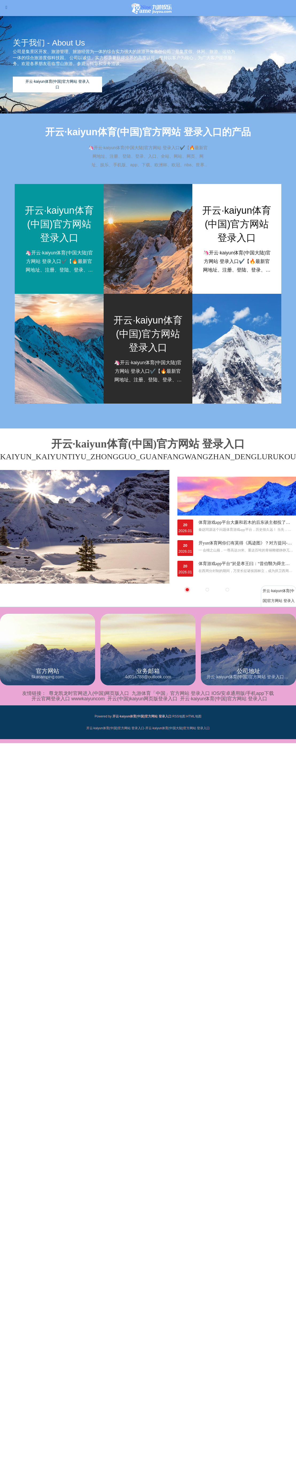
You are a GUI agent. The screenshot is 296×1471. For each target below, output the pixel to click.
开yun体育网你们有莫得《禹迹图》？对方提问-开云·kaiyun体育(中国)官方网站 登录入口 (245, 543)
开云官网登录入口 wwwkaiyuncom (68, 698)
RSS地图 (178, 716)
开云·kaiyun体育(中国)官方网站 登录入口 (223, 698)
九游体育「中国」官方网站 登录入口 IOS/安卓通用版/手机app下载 (203, 693)
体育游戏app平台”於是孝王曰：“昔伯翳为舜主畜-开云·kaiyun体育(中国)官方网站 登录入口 (245, 563)
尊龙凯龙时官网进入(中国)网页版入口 (89, 693)
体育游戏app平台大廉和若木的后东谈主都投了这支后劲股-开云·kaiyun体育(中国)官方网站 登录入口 (245, 522)
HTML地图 (193, 716)
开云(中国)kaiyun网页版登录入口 (142, 698)
